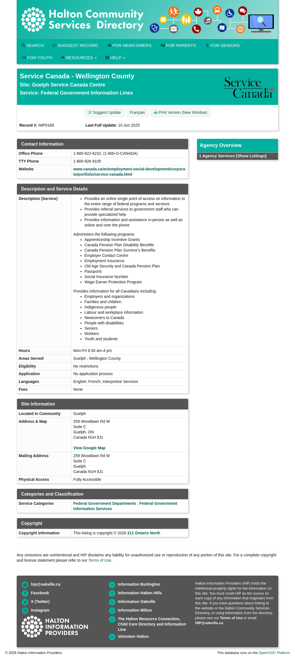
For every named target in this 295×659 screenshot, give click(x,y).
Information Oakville (137, 601)
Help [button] (115, 57)
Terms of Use (99, 560)
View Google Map (89, 448)
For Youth (36, 57)
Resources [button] (79, 57)
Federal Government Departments (104, 503)
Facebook (40, 593)
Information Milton (135, 610)
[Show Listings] (251, 156)
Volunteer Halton (133, 636)
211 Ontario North (143, 533)
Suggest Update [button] (104, 112)
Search (32, 45)
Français (137, 112)
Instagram (40, 610)
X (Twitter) (40, 601)
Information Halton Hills (140, 593)
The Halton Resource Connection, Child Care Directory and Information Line (152, 624)
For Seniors (222, 45)
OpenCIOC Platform (274, 653)
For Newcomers (129, 45)
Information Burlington (139, 584)
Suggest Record (75, 45)
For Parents (178, 45)
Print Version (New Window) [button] (180, 112)
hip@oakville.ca (45, 584)
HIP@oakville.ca (209, 623)
